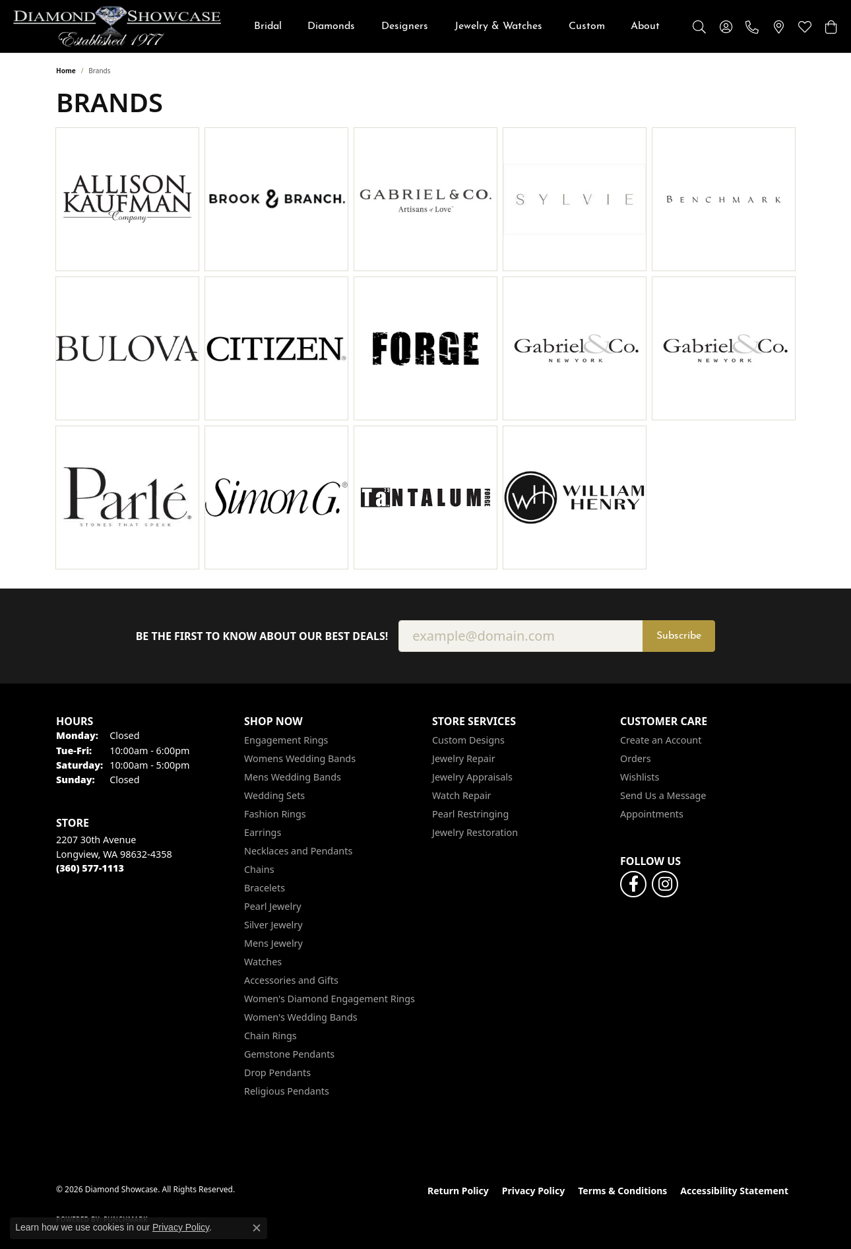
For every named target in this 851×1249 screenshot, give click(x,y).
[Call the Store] (90, 868)
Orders (635, 758)
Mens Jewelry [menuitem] (273, 943)
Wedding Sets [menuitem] (274, 795)
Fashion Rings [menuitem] (275, 814)
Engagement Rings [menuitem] (286, 740)
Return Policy (458, 1190)
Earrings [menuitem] (262, 832)
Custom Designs (468, 740)
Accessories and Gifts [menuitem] (291, 980)
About (645, 26)
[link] (752, 26)
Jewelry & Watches (498, 26)
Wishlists (639, 777)
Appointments (651, 814)
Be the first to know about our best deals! (262, 636)
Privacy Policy (533, 1190)
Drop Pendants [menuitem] (277, 1072)
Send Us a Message (663, 795)
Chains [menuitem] (259, 869)
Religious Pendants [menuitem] (286, 1091)
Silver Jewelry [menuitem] (273, 924)
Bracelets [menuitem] (264, 887)
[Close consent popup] (257, 1228)
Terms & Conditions (622, 1190)
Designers (404, 26)
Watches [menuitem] (263, 961)
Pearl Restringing (470, 814)
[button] (699, 26)
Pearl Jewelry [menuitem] (272, 906)
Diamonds (331, 26)
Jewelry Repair (463, 758)
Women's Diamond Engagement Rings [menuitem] (329, 998)
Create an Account (660, 740)
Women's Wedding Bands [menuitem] (301, 1017)
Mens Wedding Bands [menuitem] (292, 777)
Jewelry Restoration (475, 832)
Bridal (268, 26)
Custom (587, 26)
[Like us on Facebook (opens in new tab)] (633, 884)
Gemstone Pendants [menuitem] (289, 1054)
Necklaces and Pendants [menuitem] (298, 851)
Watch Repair (461, 795)
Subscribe (678, 636)
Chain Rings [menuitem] (270, 1035)
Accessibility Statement (734, 1190)
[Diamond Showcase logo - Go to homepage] (117, 26)
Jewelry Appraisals (472, 777)
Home (66, 70)
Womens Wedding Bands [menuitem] (300, 758)
